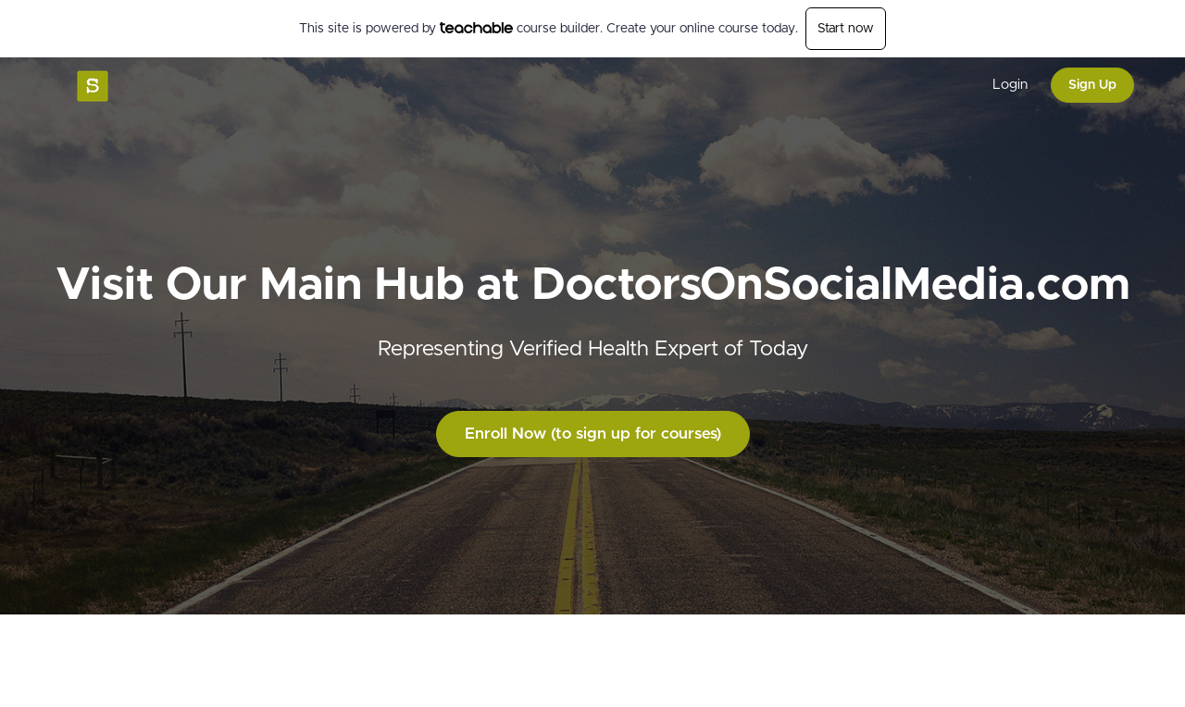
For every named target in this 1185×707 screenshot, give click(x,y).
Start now (845, 28)
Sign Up (1092, 85)
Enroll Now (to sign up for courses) (593, 433)
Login (1010, 85)
